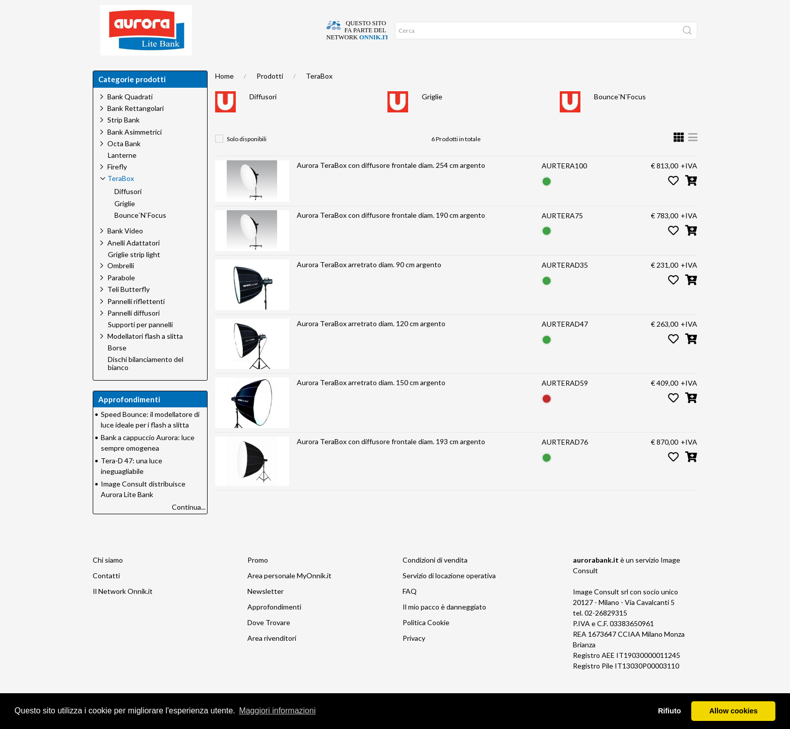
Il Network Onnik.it (123, 611)
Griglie (432, 116)
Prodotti (269, 96)
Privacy (414, 658)
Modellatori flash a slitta (145, 356)
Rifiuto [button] (669, 711)
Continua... (189, 527)
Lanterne (122, 175)
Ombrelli (120, 285)
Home (109, 70)
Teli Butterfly (128, 309)
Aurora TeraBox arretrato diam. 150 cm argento (371, 402)
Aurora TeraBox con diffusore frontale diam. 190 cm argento (391, 235)
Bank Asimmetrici (134, 152)
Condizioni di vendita (435, 580)
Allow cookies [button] (733, 711)
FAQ (410, 611)
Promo (257, 580)
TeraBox (319, 96)
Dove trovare (155, 70)
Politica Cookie (426, 642)
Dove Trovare (268, 642)
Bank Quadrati (130, 116)
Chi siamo (207, 70)
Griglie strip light (134, 275)
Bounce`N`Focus (620, 116)
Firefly (117, 187)
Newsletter (265, 611)
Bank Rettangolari (135, 128)
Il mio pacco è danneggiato (444, 627)
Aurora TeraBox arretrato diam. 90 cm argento (369, 284)
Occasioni (325, 70)
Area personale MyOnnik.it (289, 595)
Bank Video (125, 251)
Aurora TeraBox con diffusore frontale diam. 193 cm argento (391, 461)
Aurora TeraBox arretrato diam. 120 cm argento (371, 343)
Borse (117, 368)
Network (370, 70)
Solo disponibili (247, 159)
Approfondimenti (266, 70)
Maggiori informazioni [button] (277, 710)
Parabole (121, 297)
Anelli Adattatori (133, 263)
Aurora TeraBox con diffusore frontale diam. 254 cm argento (391, 185)
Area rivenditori (271, 658)
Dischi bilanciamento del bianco (145, 384)
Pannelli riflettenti (136, 321)
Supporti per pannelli (140, 345)
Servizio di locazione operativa (449, 595)
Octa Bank (124, 163)
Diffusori (263, 116)
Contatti (106, 595)
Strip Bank (123, 140)
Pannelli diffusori (133, 333)
